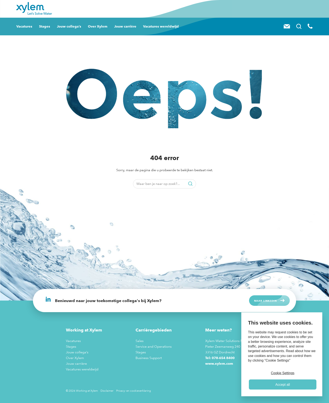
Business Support (149, 358)
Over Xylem (97, 26)
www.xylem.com (219, 364)
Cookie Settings (282, 373)
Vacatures (24, 26)
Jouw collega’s (69, 26)
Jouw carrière (125, 26)
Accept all (282, 384)
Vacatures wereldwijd (161, 26)
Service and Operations (154, 347)
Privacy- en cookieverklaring (133, 390)
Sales (140, 341)
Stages (44, 26)
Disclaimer (107, 390)
